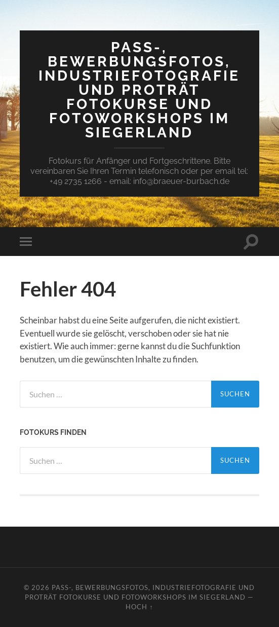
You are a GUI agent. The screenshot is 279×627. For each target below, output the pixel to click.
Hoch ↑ (139, 607)
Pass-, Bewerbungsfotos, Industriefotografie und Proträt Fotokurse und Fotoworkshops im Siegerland (139, 90)
